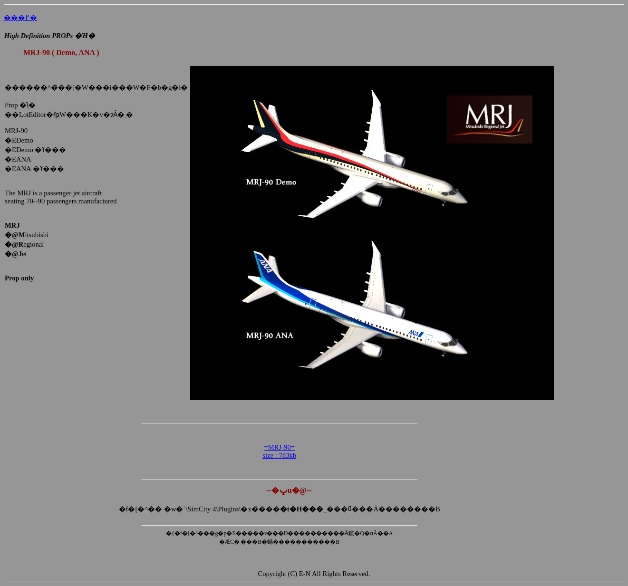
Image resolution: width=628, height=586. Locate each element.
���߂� (20, 17)
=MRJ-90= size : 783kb (279, 451)
